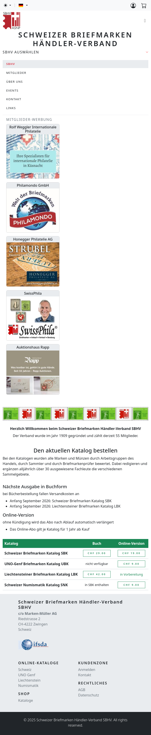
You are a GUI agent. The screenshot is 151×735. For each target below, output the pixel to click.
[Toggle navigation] (144, 21)
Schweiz (25, 669)
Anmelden (86, 669)
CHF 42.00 (97, 574)
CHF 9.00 (131, 563)
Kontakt (84, 674)
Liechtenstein (29, 680)
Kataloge (25, 700)
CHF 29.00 (97, 553)
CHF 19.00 (131, 553)
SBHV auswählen (21, 52)
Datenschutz (88, 695)
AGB (81, 689)
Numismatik (28, 685)
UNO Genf (26, 674)
